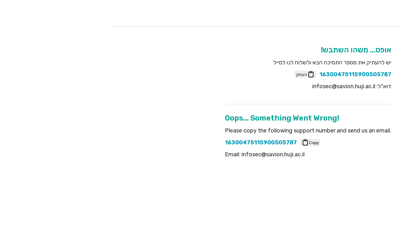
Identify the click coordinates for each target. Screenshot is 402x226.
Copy (203, 142)
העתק (198, 74)
